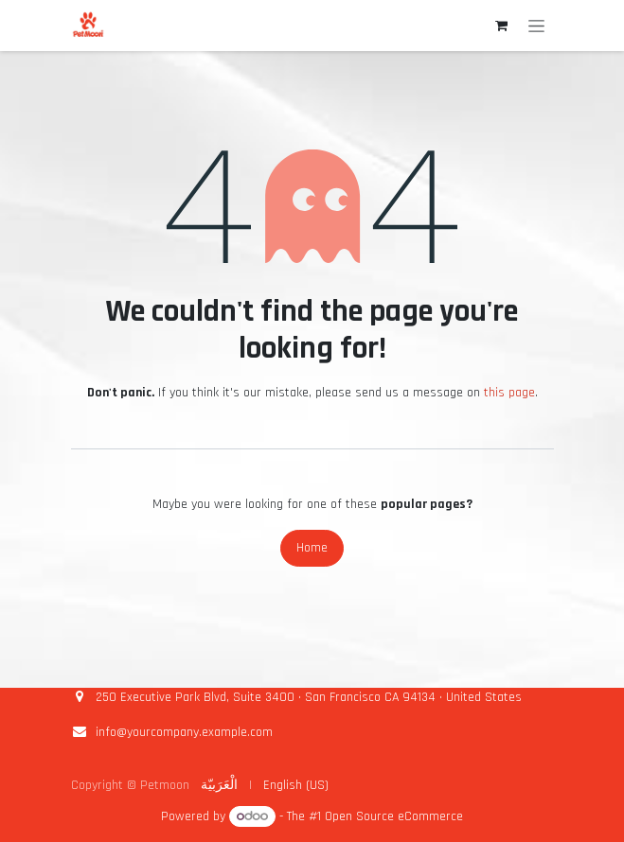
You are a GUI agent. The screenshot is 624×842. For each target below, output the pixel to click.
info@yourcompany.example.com (184, 732)
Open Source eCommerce (394, 816)
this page (509, 392)
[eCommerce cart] (502, 26)
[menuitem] (219, 785)
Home (312, 547)
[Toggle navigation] (536, 26)
